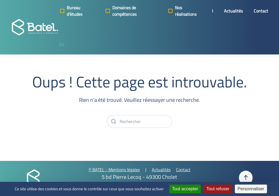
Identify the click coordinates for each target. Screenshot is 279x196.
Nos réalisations (181, 10)
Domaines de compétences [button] (120, 10)
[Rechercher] (139, 121)
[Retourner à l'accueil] (35, 27)
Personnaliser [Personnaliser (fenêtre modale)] (251, 188)
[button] (246, 178)
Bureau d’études (70, 10)
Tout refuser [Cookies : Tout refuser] (217, 188)
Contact (261, 11)
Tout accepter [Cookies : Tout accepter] (185, 188)
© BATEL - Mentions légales (114, 169)
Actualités (233, 11)
